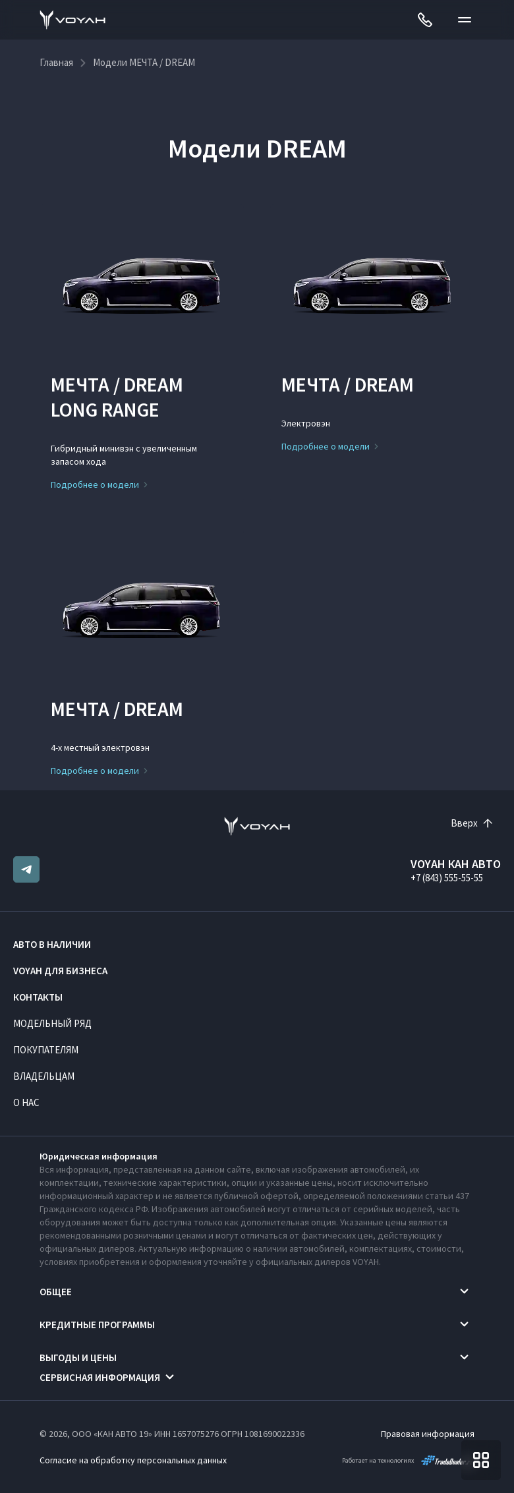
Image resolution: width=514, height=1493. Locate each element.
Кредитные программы (97, 1324)
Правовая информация (427, 1434)
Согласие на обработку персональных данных (133, 1460)
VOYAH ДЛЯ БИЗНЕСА (60, 970)
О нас (26, 1102)
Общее (56, 1291)
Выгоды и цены (78, 1357)
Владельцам (43, 1076)
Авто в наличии (52, 944)
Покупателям (45, 1049)
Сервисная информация (100, 1377)
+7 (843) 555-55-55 (447, 877)
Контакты (38, 997)
